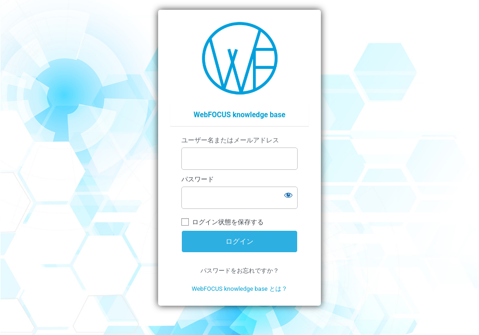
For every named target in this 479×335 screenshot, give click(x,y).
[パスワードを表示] (288, 195)
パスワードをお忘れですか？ (239, 270)
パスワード (197, 179)
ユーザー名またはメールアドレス (230, 140)
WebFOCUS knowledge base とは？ (239, 288)
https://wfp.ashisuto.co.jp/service (240, 58)
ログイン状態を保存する (228, 222)
